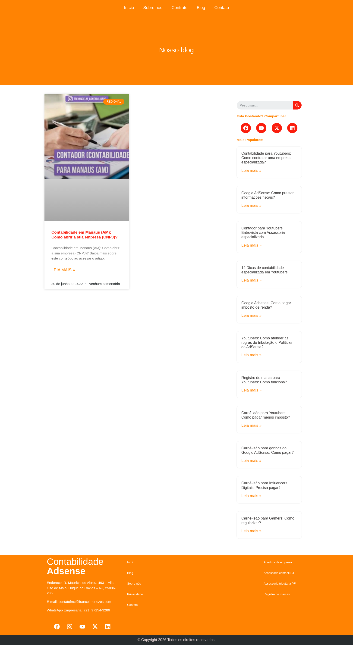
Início (129, 7)
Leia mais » (63, 270)
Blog (201, 7)
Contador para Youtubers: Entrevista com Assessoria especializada (263, 232)
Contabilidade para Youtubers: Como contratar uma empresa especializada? (266, 157)
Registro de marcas (277, 594)
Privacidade (135, 594)
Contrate (179, 7)
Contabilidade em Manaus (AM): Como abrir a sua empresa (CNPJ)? (84, 234)
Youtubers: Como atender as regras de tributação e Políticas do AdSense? (267, 342)
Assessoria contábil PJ (279, 573)
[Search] (297, 105)
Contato (221, 7)
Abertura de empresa (278, 562)
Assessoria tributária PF (280, 583)
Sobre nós (152, 7)
